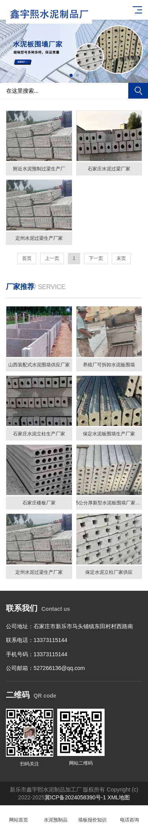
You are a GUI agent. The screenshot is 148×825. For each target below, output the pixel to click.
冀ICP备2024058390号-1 (75, 797)
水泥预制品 (55, 815)
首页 (27, 258)
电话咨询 (129, 815)
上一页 (52, 258)
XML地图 (118, 797)
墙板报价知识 (92, 815)
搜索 (138, 91)
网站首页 (18, 815)
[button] (71, 75)
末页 (121, 258)
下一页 (96, 258)
